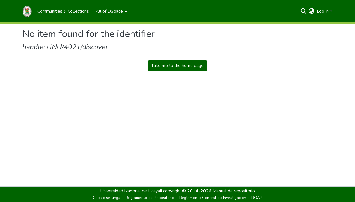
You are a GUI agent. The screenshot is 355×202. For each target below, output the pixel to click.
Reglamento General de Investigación (212, 197)
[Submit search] (303, 11)
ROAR (256, 197)
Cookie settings (106, 197)
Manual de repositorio (234, 191)
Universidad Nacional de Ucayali (131, 191)
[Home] (27, 11)
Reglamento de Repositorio (150, 197)
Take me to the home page (177, 66)
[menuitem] (63, 11)
